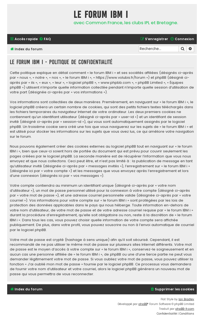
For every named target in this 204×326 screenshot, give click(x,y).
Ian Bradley (186, 299)
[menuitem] (45, 39)
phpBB (142, 304)
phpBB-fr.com (184, 309)
